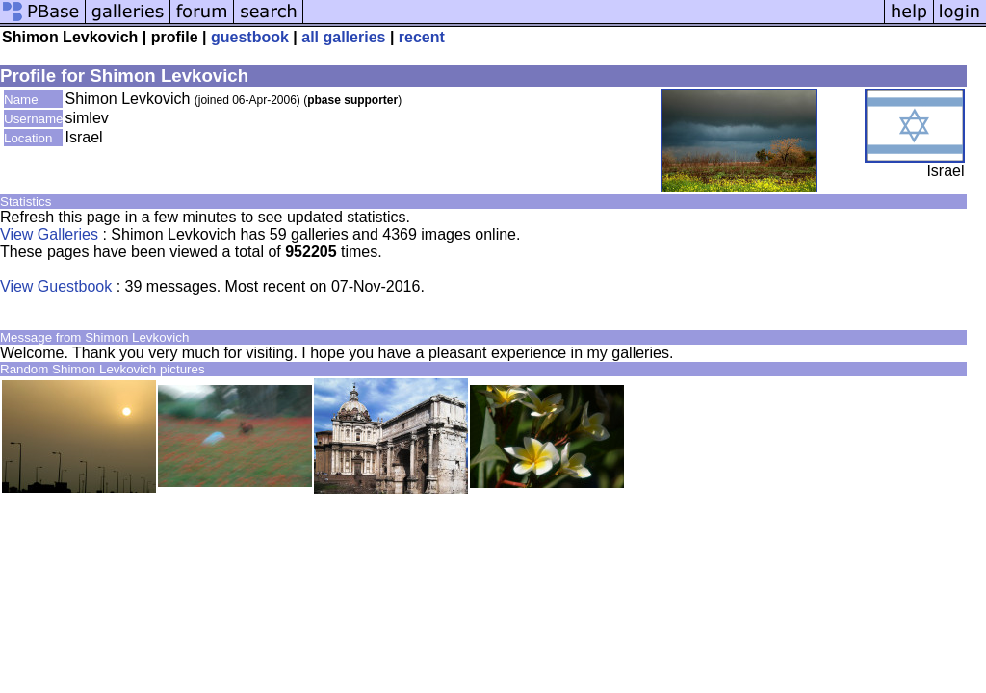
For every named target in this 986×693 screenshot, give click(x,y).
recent (422, 37)
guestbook (250, 37)
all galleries (343, 37)
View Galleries (49, 234)
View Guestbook (56, 286)
